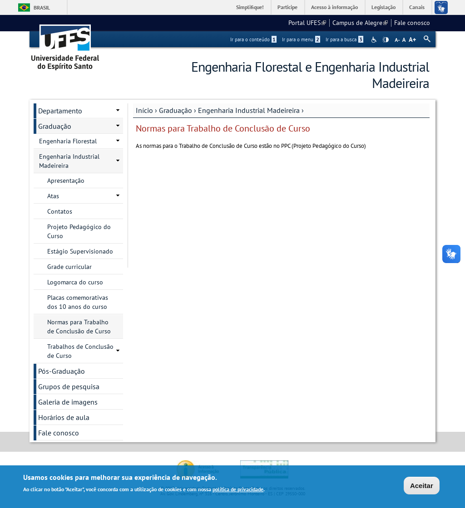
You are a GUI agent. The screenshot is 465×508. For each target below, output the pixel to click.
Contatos (59, 211)
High (385, 40)
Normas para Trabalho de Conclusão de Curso (79, 326)
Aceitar (421, 486)
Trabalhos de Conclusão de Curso (80, 351)
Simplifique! (250, 7)
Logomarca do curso (75, 282)
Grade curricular (69, 267)
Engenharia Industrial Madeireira (249, 110)
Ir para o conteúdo (253, 39)
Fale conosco (412, 23)
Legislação (383, 7)
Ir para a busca (344, 39)
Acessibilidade (374, 40)
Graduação (175, 110)
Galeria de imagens (68, 401)
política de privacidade (238, 490)
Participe (287, 7)
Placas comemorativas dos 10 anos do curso (77, 302)
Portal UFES (307, 23)
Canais (417, 7)
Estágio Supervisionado (80, 251)
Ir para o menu (301, 39)
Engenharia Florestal (68, 141)
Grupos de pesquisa (68, 386)
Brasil (42, 7)
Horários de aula (63, 417)
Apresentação (65, 180)
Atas (53, 196)
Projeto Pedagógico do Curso (79, 231)
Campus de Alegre (360, 23)
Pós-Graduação (61, 371)
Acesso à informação (334, 7)
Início (144, 110)
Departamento (60, 110)
